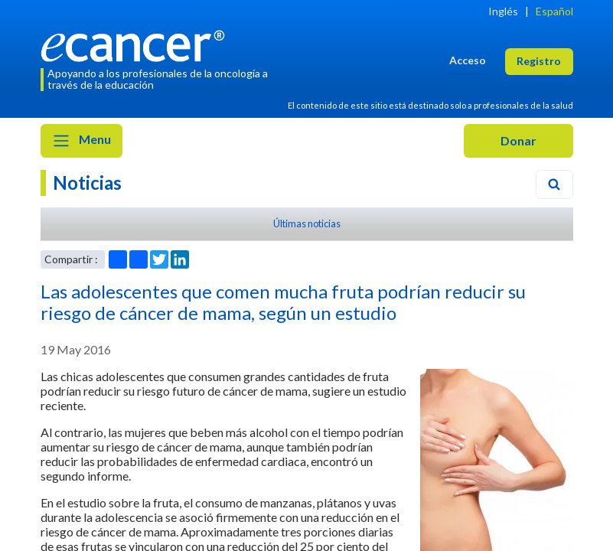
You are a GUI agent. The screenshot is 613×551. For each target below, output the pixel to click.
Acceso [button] (467, 60)
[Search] (554, 184)
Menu (81, 141)
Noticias (87, 182)
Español (554, 11)
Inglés (503, 11)
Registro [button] (539, 60)
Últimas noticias (307, 223)
